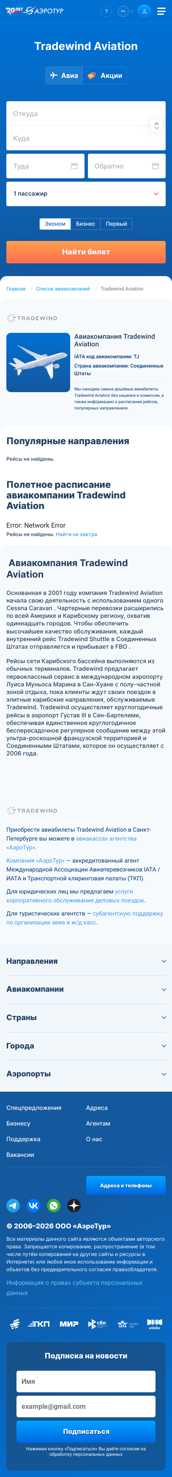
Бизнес (86, 224)
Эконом (55, 224)
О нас (94, 1139)
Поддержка (23, 1139)
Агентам (98, 1123)
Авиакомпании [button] (86, 989)
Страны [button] (86, 1017)
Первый (116, 224)
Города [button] (86, 1046)
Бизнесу (18, 1123)
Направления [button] (86, 961)
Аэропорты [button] (86, 1074)
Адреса (97, 1108)
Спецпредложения (34, 1108)
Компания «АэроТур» (35, 860)
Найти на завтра (76, 534)
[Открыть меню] (161, 11)
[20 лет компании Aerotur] (14, 11)
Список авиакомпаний (63, 289)
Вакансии (20, 1155)
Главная (16, 289)
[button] (106, 11)
